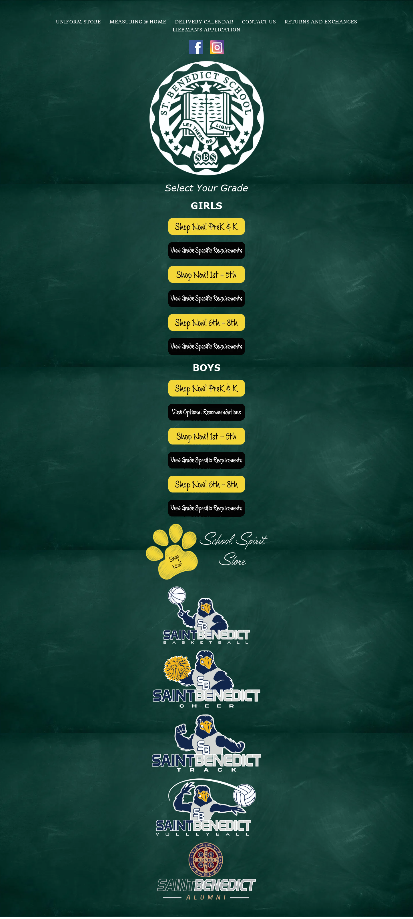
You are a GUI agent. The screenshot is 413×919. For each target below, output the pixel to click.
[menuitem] (78, 21)
